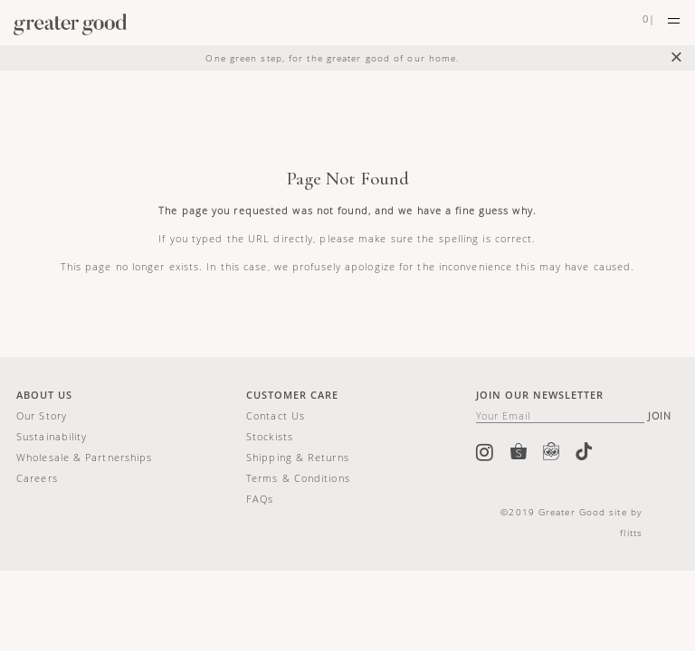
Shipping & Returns (297, 457)
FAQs (259, 498)
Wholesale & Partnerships (84, 457)
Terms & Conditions (298, 478)
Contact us (275, 415)
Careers (37, 478)
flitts (631, 532)
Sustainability (51, 436)
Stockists (269, 436)
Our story (41, 415)
